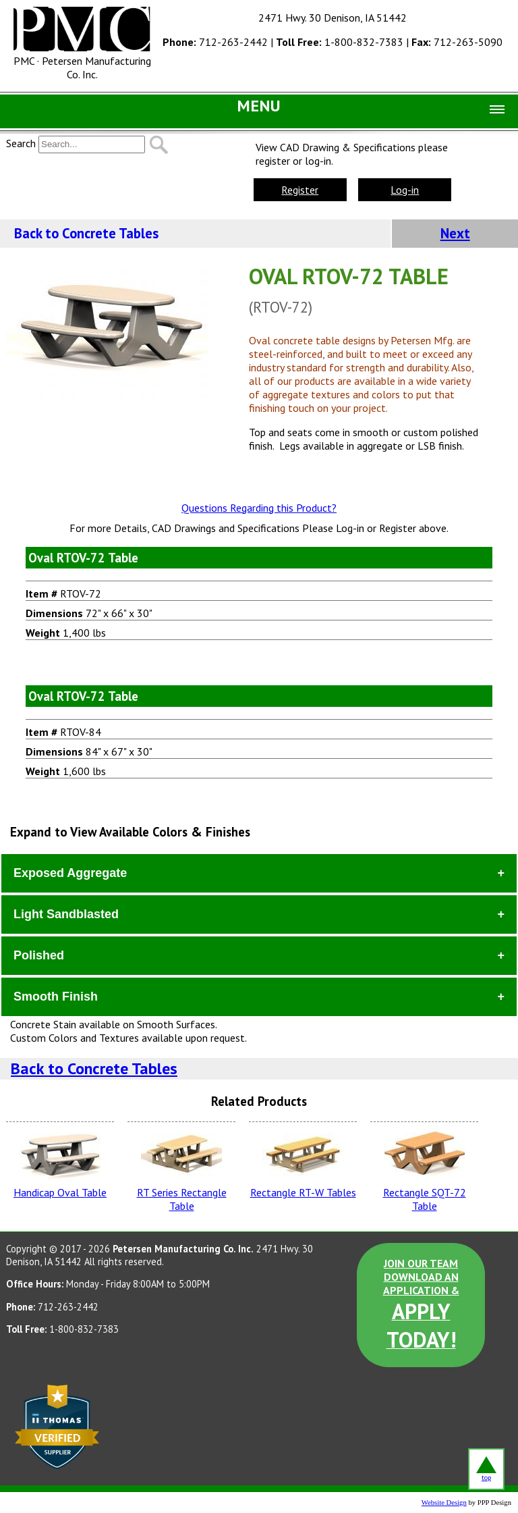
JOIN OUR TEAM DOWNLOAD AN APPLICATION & (421, 1305)
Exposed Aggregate (70, 873)
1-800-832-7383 (339, 42)
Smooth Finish (55, 996)
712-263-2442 (215, 42)
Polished (38, 955)
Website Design (444, 1502)
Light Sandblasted (66, 914)
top (486, 1469)
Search (21, 143)
